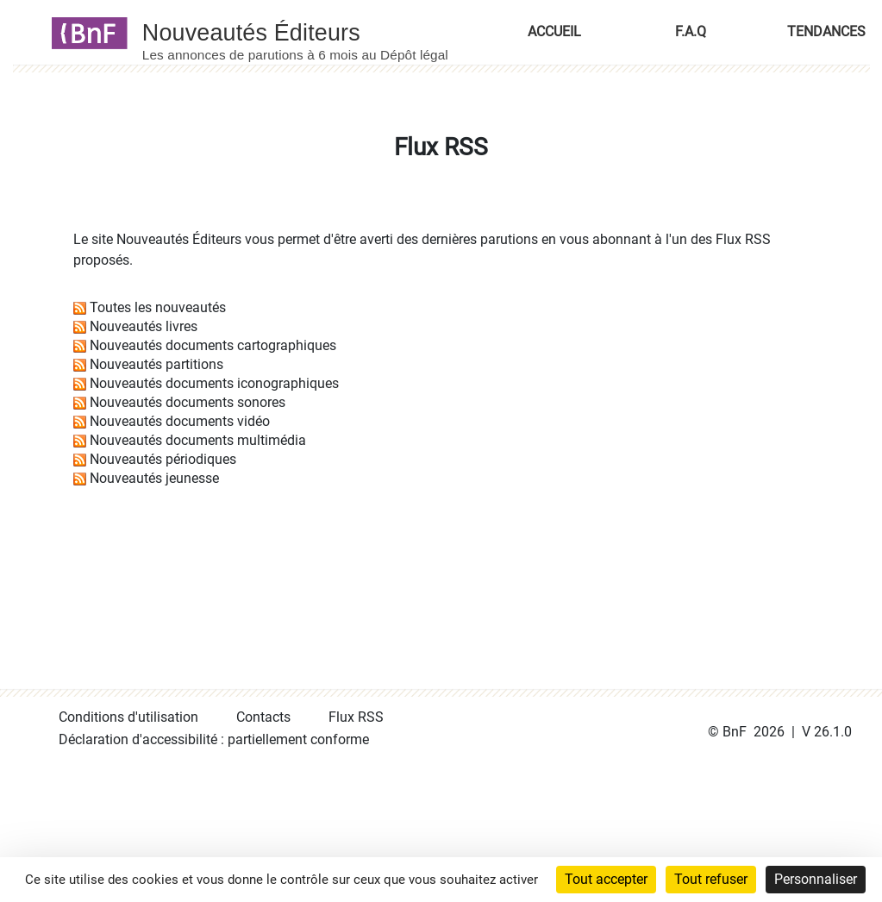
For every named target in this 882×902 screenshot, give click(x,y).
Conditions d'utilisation (128, 717)
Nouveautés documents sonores (187, 402)
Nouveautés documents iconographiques (214, 383)
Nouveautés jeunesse (154, 478)
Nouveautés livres (143, 326)
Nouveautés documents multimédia (198, 440)
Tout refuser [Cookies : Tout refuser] (711, 879)
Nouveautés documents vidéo (180, 421)
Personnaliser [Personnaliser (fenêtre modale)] (815, 879)
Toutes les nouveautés (158, 307)
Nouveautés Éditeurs (178, 239)
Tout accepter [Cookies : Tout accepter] (606, 879)
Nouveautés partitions (156, 364)
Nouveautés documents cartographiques (213, 345)
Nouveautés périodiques (163, 459)
